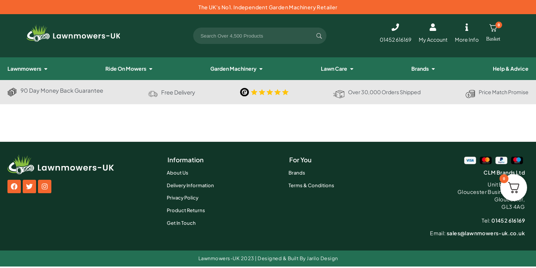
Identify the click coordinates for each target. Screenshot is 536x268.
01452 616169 (395, 39)
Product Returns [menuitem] (186, 210)
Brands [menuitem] (296, 173)
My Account (433, 39)
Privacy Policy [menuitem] (182, 198)
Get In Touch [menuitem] (181, 223)
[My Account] (433, 27)
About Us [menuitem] (177, 173)
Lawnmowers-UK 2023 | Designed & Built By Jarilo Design (268, 258)
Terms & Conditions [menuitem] (311, 185)
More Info (467, 39)
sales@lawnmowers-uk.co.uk (477, 233)
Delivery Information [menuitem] (190, 185)
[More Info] (466, 27)
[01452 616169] (395, 27)
